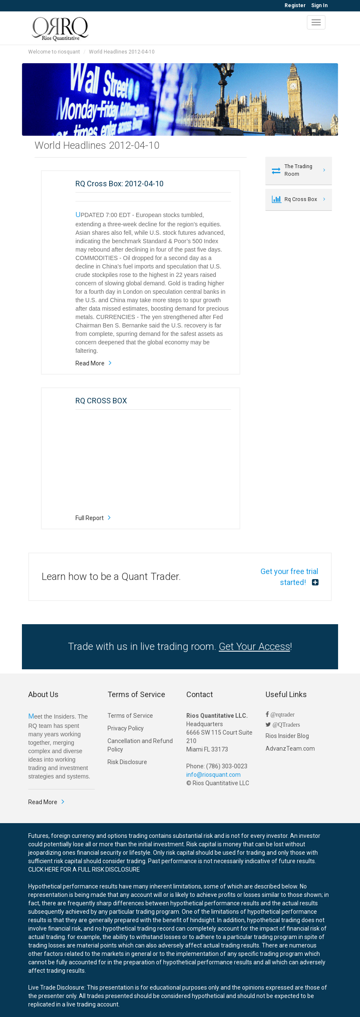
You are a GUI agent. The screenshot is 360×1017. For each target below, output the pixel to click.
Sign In (319, 5)
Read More (90, 363)
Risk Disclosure (127, 762)
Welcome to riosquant (54, 52)
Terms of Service (130, 715)
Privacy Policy (125, 728)
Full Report (89, 518)
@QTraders (285, 724)
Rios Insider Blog (287, 736)
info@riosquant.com (213, 774)
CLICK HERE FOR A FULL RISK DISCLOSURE (84, 869)
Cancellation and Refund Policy (140, 745)
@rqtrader (282, 714)
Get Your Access (254, 646)
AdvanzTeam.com (290, 748)
